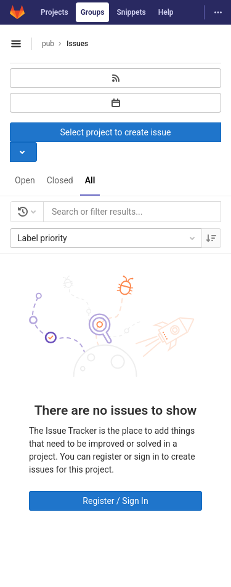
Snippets (130, 12)
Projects (54, 12)
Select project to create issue (115, 132)
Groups (93, 12)
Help (166, 12)
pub (48, 43)
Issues (77, 43)
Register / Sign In (115, 501)
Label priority (107, 238)
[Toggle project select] (23, 152)
